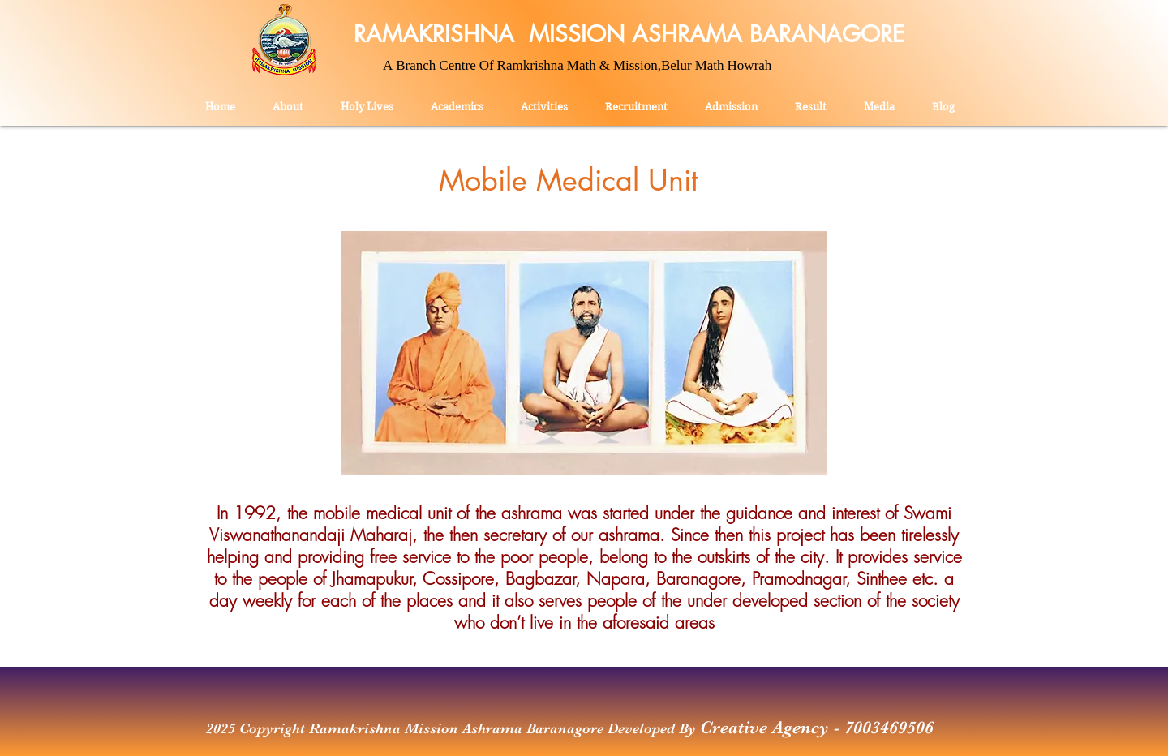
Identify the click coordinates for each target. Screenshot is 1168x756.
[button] (544, 99)
